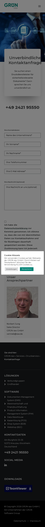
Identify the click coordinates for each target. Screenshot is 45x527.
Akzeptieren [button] (27, 269)
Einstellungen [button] (11, 269)
